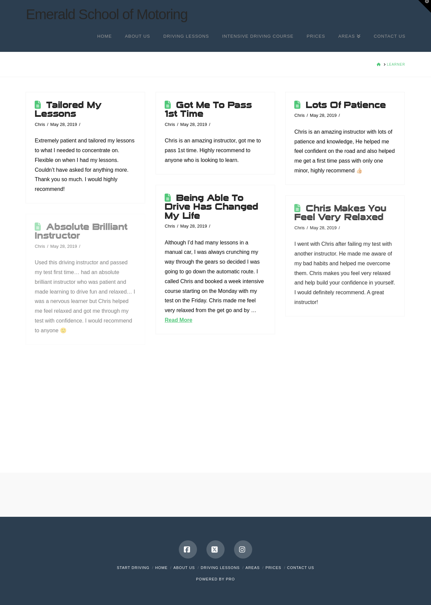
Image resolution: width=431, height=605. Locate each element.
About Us (184, 568)
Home (161, 568)
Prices (273, 568)
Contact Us (300, 568)
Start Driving (133, 568)
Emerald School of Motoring (107, 14)
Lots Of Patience (346, 105)
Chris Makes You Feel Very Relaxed (340, 213)
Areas (252, 568)
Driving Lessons (220, 568)
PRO (230, 579)
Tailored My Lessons (68, 109)
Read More (178, 320)
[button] (424, 6)
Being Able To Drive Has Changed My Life (211, 207)
